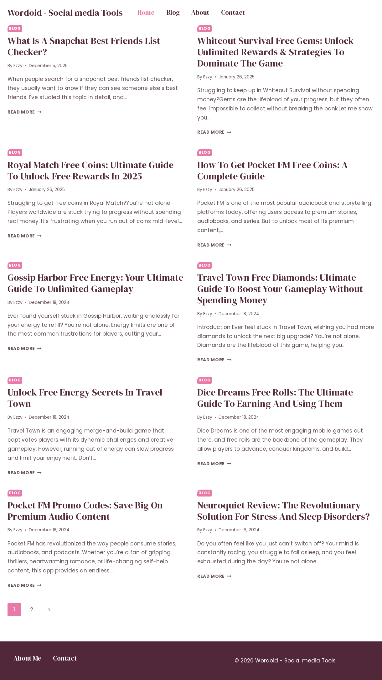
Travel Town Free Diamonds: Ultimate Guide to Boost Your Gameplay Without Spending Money (280, 288)
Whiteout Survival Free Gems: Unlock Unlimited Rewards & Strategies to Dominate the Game (275, 52)
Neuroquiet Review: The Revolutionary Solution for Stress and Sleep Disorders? (283, 511)
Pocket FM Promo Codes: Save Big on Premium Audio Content (85, 511)
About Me (27, 658)
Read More (25, 112)
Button (351, 12)
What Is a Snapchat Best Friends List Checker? (84, 46)
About (200, 12)
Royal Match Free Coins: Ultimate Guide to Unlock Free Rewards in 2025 (90, 170)
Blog (173, 12)
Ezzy (18, 66)
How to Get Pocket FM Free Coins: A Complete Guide (272, 170)
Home (145, 12)
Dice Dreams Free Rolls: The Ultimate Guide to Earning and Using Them (275, 398)
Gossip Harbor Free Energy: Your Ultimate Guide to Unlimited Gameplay (95, 283)
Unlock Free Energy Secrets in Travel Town (85, 398)
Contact (233, 12)
